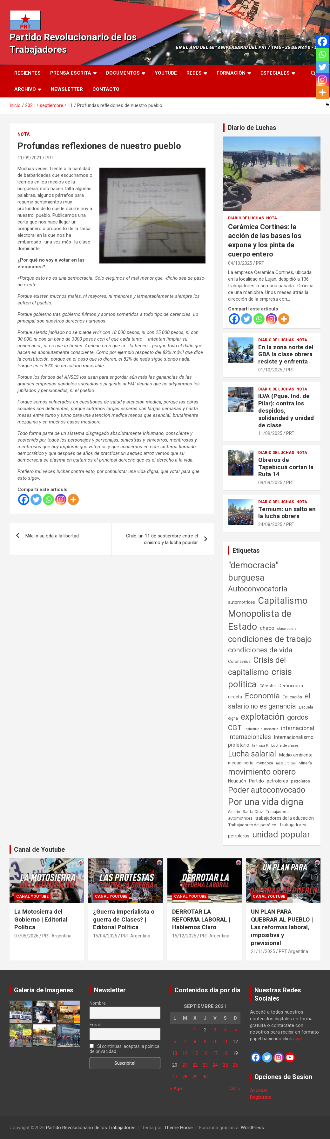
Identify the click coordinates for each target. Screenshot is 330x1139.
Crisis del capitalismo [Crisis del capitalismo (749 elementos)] (257, 666)
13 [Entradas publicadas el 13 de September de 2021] (174, 1053)
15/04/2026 (105, 935)
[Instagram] (60, 499)
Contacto (105, 89)
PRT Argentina (56, 935)
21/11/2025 (263, 951)
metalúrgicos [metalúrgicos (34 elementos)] (286, 763)
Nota (23, 134)
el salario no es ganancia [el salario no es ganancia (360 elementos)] (269, 701)
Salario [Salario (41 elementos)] (234, 811)
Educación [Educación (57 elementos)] (292, 697)
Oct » (235, 1088)
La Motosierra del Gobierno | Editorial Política (40, 919)
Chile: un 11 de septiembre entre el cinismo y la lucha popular (162, 539)
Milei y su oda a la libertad (52, 536)
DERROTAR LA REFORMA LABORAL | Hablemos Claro (201, 919)
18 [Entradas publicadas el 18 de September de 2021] (225, 1053)
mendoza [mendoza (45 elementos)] (264, 763)
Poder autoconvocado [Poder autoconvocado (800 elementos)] (266, 790)
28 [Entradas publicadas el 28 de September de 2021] (184, 1077)
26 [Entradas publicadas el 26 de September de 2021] (235, 1065)
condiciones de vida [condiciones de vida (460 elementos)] (260, 650)
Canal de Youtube (39, 849)
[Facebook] (23, 499)
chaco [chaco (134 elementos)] (267, 628)
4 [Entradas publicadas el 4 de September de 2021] (225, 1030)
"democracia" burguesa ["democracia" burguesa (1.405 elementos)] (253, 571)
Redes (194, 73)
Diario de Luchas (252, 127)
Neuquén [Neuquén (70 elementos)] (237, 780)
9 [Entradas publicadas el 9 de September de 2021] (205, 1041)
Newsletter (67, 89)
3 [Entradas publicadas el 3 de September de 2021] (215, 1030)
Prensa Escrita (70, 73)
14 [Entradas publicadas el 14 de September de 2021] (184, 1053)
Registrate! (261, 1097)
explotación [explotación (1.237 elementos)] (262, 717)
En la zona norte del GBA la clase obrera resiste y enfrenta (285, 354)
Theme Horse (178, 1127)
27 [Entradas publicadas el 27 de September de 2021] (174, 1077)
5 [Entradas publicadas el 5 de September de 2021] (235, 1030)
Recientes (27, 73)
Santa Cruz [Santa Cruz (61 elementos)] (253, 811)
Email (95, 1024)
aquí (297, 1039)
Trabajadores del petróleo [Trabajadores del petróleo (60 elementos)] (252, 825)
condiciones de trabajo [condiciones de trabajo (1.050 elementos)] (270, 639)
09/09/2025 (270, 482)
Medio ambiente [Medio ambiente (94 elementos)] (296, 755)
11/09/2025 (270, 433)
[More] (73, 499)
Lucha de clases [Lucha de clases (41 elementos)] (285, 745)
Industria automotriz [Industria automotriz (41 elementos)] (261, 729)
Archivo (25, 89)
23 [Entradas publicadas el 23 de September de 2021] (205, 1065)
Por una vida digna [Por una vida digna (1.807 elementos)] (265, 801)
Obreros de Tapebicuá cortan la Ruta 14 (285, 467)
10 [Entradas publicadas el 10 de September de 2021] (215, 1041)
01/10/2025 (270, 369)
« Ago (176, 1088)
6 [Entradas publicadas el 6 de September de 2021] (174, 1041)
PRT (49, 157)
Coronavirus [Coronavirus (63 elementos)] (239, 661)
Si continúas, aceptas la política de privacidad (124, 1049)
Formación (231, 73)
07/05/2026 (26, 935)
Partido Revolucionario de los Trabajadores (91, 1127)
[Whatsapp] (48, 499)
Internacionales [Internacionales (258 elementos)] (249, 737)
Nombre (98, 1003)
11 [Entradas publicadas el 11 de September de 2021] (225, 1041)
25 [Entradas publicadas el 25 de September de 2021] (225, 1065)
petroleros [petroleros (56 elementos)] (300, 781)
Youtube (166, 73)
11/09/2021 (29, 157)
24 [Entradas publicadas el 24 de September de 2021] (215, 1065)
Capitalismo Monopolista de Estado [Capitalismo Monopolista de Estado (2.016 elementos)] (267, 613)
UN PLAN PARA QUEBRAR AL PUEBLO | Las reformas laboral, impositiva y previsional (282, 927)
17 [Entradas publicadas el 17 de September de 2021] (215, 1053)
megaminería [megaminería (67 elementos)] (240, 762)
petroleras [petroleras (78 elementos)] (277, 781)
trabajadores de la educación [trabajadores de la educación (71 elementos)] (284, 818)
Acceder (258, 1090)
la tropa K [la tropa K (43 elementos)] (260, 745)
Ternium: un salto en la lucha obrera (287, 512)
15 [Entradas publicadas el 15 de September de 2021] (195, 1053)
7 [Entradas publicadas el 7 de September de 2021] (185, 1041)
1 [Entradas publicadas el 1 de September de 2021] (195, 1030)
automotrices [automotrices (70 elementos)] (241, 602)
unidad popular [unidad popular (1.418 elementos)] (281, 834)
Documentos (123, 73)
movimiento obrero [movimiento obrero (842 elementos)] (262, 771)
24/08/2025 (270, 524)
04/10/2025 (240, 263)
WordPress (252, 1127)
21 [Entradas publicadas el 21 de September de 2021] (184, 1065)
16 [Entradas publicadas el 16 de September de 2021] (205, 1053)
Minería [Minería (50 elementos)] (305, 763)
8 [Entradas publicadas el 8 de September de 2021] (195, 1041)
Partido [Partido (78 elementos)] (256, 781)
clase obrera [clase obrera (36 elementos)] (287, 629)
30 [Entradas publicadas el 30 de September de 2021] (205, 1077)
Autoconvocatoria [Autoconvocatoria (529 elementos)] (257, 588)
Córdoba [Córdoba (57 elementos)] (267, 685)
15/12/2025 (184, 935)
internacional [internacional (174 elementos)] (297, 728)
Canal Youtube (32, 896)
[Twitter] (36, 499)
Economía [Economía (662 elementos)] (262, 695)
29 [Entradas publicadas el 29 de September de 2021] (195, 1077)
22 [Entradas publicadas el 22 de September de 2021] (195, 1065)
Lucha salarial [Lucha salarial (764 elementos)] (252, 753)
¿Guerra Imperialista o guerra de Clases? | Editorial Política (123, 919)
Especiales (275, 73)
